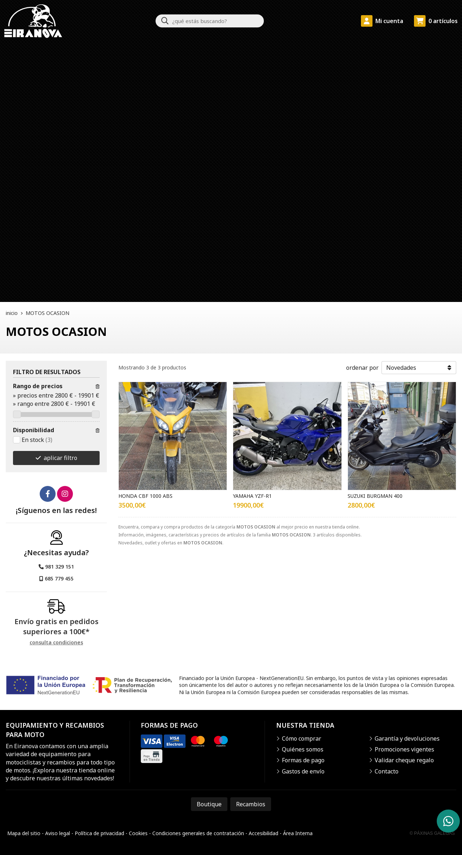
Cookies (138, 833)
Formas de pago (303, 760)
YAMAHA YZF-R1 (252, 495)
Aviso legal (57, 833)
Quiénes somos (302, 749)
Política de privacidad (99, 833)
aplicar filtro (60, 458)
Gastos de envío (303, 771)
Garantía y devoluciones (407, 738)
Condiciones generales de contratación (198, 833)
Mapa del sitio (23, 833)
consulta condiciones (56, 643)
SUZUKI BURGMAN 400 (375, 495)
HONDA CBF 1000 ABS (145, 495)
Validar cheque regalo (404, 760)
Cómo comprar (301, 738)
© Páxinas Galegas (432, 833)
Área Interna (298, 833)
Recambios (250, 804)
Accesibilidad (263, 833)
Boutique (209, 804)
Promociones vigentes (404, 749)
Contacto (386, 771)
